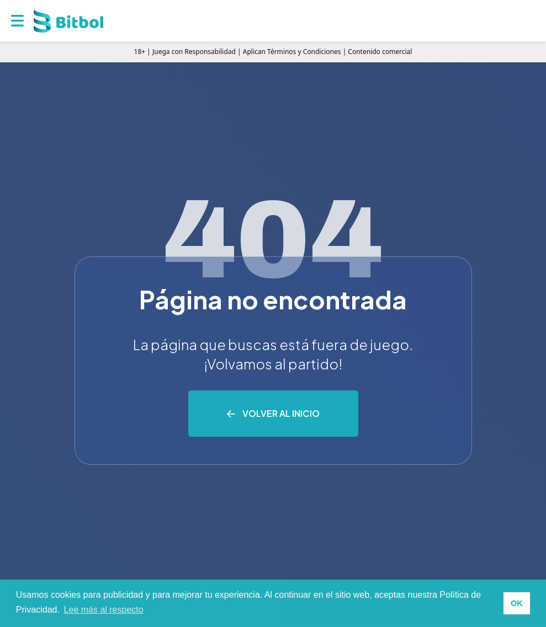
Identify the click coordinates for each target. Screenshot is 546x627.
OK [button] (517, 603)
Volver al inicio (281, 413)
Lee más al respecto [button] (104, 609)
